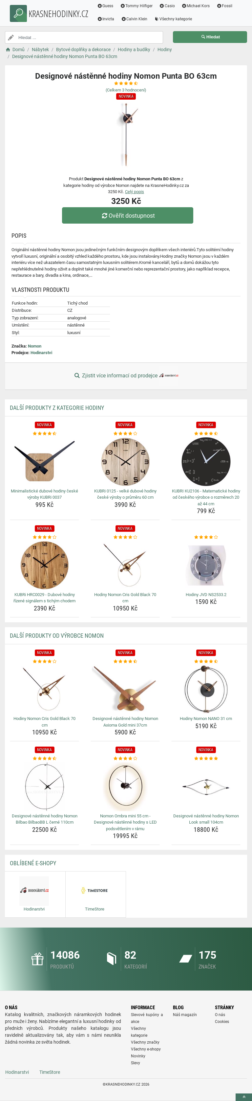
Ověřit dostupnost (127, 215)
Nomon (34, 346)
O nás (220, 1014)
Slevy (135, 1063)
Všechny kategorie (173, 19)
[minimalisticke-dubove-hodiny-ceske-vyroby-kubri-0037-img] (44, 461)
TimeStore (49, 1072)
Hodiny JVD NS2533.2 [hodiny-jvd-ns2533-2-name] (206, 594)
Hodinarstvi (41, 352)
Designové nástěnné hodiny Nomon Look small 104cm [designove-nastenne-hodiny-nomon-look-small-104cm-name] (206, 819)
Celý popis (134, 191)
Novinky (138, 1056)
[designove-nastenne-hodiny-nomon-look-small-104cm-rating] (206, 758)
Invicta (106, 19)
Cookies (222, 1021)
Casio (167, 6)
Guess (105, 6)
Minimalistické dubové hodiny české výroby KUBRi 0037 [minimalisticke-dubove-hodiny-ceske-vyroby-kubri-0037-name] (44, 494)
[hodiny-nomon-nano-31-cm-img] (206, 689)
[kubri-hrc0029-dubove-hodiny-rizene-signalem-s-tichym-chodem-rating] (44, 537)
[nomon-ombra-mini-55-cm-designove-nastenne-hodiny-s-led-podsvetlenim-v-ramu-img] (125, 786)
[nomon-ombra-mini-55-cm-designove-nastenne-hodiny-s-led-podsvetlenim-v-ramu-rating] (125, 758)
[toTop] (244, 1097)
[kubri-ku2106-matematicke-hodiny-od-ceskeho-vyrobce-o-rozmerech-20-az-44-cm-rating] (206, 433)
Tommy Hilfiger (136, 6)
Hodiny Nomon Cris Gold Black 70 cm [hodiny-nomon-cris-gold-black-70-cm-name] (125, 598)
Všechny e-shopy (146, 1049)
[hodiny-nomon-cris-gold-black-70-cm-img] (125, 565)
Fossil (225, 6)
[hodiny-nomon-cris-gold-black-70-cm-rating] (125, 537)
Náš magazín (185, 1014)
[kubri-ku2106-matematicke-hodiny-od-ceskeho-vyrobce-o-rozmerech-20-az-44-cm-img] (206, 461)
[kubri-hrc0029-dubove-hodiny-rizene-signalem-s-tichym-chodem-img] (44, 565)
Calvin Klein (134, 19)
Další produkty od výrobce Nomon (57, 635)
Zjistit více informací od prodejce (126, 376)
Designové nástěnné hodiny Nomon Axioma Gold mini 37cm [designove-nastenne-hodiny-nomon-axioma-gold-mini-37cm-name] (125, 722)
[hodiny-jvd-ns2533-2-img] (206, 565)
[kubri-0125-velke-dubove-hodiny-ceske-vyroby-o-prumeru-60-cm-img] (125, 461)
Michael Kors (195, 6)
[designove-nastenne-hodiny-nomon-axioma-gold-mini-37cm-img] (125, 689)
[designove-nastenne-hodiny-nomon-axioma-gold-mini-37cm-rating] (125, 661)
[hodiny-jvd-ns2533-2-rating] (206, 537)
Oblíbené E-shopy (33, 863)
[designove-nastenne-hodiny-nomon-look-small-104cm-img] (206, 786)
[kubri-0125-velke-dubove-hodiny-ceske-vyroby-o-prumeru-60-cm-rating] (125, 433)
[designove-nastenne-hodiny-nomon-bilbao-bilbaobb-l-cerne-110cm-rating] (44, 758)
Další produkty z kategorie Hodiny (57, 407)
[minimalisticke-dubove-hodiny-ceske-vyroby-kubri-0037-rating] (44, 433)
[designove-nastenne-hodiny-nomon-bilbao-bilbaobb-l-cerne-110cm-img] (44, 786)
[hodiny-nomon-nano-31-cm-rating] (206, 661)
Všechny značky (145, 1042)
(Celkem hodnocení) (126, 90)
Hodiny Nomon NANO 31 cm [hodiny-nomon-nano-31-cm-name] (206, 718)
